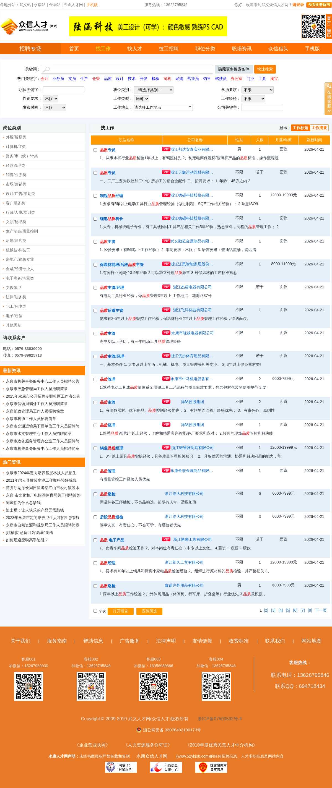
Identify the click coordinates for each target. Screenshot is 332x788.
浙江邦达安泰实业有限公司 (192, 149)
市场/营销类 (16, 184)
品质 (108, 78)
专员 (107, 150)
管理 (107, 379)
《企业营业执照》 (92, 745)
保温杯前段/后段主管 (122, 264)
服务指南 (57, 641)
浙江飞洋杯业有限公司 (192, 310)
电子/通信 (14, 316)
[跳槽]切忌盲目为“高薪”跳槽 (29, 532)
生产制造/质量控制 (22, 231)
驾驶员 (221, 78)
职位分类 (205, 48)
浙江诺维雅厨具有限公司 (192, 447)
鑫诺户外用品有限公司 (184, 585)
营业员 (193, 78)
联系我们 (275, 641)
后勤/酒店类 (16, 240)
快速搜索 (265, 69)
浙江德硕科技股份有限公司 (192, 195)
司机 (167, 78)
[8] (310, 610)
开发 (143, 78)
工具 (262, 78)
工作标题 (300, 128)
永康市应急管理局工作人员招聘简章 (37, 389)
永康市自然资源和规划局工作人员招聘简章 (42, 525)
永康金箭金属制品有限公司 (192, 470)
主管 (107, 241)
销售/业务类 (16, 175)
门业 (250, 78)
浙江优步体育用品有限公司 (192, 356)
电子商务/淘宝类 (20, 278)
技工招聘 (169, 48)
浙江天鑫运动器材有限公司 (192, 172)
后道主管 (111, 310)
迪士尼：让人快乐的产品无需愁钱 (35, 510)
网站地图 (311, 641)
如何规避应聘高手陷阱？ (27, 540)
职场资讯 (242, 48)
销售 (207, 78)
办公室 (236, 78)
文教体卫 (13, 287)
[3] (273, 610)
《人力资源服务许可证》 (147, 745)
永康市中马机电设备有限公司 (192, 379)
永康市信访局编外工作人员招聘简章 (37, 403)
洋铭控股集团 (192, 402)
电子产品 (112, 540)
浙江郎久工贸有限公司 (184, 562)
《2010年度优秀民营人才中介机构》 (221, 745)
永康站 (40, 4)
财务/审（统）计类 (22, 156)
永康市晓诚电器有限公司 (192, 333)
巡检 (107, 494)
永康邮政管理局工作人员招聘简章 (35, 411)
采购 (179, 78)
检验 (155, 78)
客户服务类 (15, 203)
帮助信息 (93, 641)
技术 (132, 78)
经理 (107, 425)
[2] (266, 610)
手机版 (312, 48)
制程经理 (111, 196)
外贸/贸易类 (16, 137)
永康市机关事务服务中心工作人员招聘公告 (42, 381)
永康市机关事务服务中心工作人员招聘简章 (42, 448)
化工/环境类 (16, 306)
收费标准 (239, 641)
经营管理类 (15, 165)
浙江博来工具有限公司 (192, 539)
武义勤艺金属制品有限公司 (192, 241)
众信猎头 (278, 48)
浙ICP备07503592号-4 (220, 718)
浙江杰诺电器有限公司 (192, 287)
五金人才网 (73, 4)
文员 (72, 78)
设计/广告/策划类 (20, 193)
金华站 (55, 4)
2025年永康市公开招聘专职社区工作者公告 (43, 396)
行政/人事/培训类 (20, 212)
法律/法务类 (16, 297)
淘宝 (274, 78)
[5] (288, 610)
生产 (84, 78)
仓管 (96, 78)
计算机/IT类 (16, 146)
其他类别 (13, 325)
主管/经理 (112, 287)
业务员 (58, 78)
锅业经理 (111, 448)
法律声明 (166, 641)
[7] (302, 610)
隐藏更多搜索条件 (233, 69)
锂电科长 (111, 218)
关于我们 (20, 641)
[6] (295, 610)
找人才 (134, 48)
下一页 (321, 610)
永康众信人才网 (151, 756)
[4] (281, 610)
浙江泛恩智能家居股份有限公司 (192, 264)
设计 (120, 78)
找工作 (103, 48)
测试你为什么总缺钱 (23, 502)
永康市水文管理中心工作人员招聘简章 (39, 433)
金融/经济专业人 (20, 269)
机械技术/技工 (18, 250)
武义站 (25, 4)
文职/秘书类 (16, 222)
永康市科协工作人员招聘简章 (31, 418)
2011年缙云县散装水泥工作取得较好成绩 (41, 480)
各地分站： (9, 4)
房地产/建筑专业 (20, 259)
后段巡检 (111, 517)
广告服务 (130, 641)
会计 (44, 78)
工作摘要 (319, 128)
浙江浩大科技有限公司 (184, 493)
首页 (74, 48)
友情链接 (202, 641)
